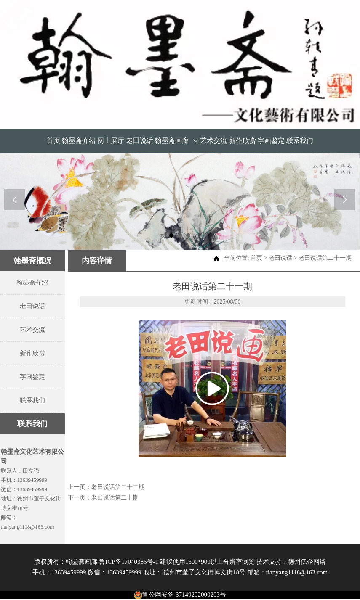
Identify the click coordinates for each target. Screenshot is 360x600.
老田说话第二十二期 (117, 487)
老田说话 (280, 258)
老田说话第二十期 (115, 497)
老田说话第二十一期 (325, 258)
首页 (256, 258)
